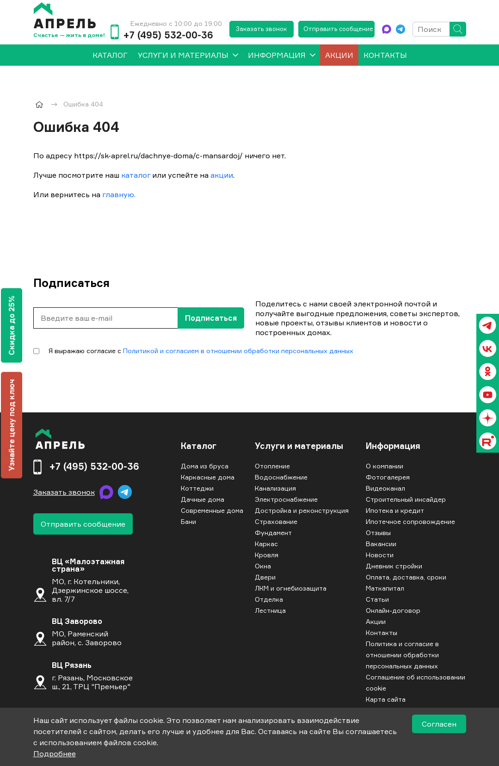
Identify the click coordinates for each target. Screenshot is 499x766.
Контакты (385, 55)
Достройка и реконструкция (302, 510)
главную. (119, 194)
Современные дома (212, 510)
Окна (263, 566)
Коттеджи (197, 488)
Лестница (270, 610)
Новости (380, 555)
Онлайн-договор (393, 610)
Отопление (272, 466)
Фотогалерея (388, 477)
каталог (135, 175)
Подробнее (54, 753)
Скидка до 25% (11, 325)
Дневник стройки (394, 566)
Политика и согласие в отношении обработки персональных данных (402, 655)
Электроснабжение (286, 499)
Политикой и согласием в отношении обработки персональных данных (238, 351)
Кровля (266, 555)
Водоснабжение (281, 477)
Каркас (266, 544)
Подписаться (211, 318)
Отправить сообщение (338, 28)
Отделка (269, 599)
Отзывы (378, 532)
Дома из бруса (204, 466)
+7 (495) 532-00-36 (168, 35)
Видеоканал (385, 488)
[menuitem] (110, 55)
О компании (384, 466)
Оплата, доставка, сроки (406, 577)
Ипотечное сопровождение (410, 521)
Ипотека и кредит (395, 510)
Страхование (276, 521)
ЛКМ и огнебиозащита (291, 588)
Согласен (439, 724)
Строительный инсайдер (406, 499)
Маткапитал (385, 588)
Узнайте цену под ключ (11, 425)
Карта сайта (386, 699)
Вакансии (381, 544)
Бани (188, 521)
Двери (265, 577)
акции (221, 175)
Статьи (377, 599)
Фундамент (273, 532)
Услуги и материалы (183, 55)
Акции (339, 55)
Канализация (275, 488)
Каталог (198, 446)
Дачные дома (202, 499)
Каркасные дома (207, 477)
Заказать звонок (261, 28)
